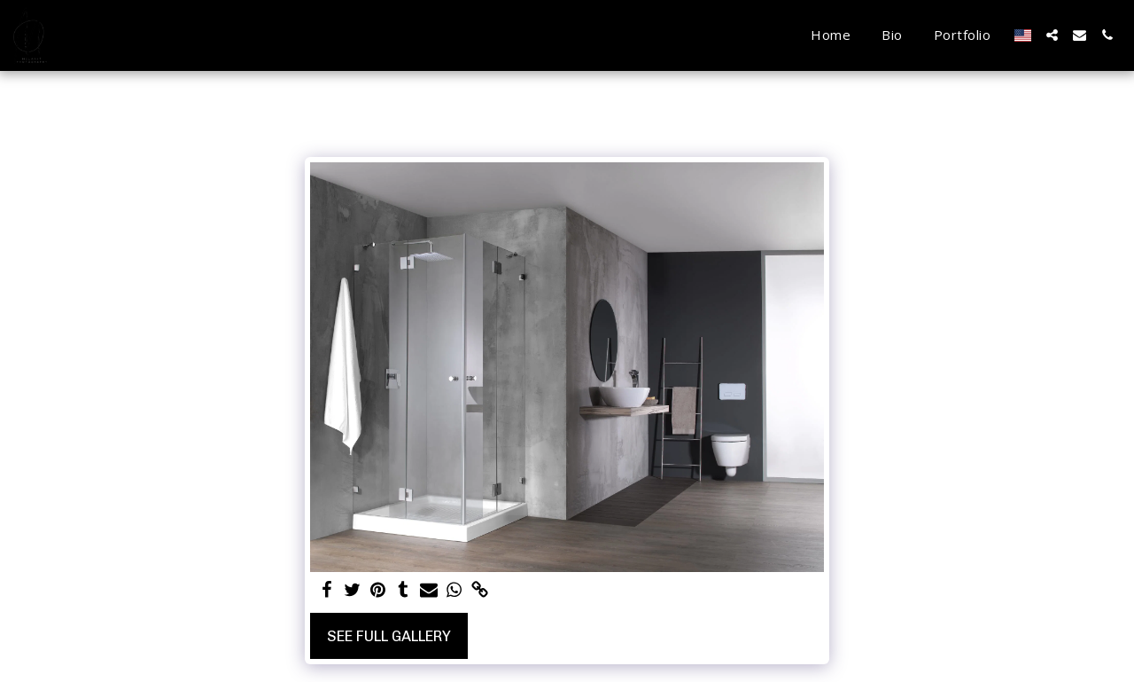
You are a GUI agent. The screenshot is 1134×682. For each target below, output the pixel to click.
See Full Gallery (389, 636)
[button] (1052, 35)
